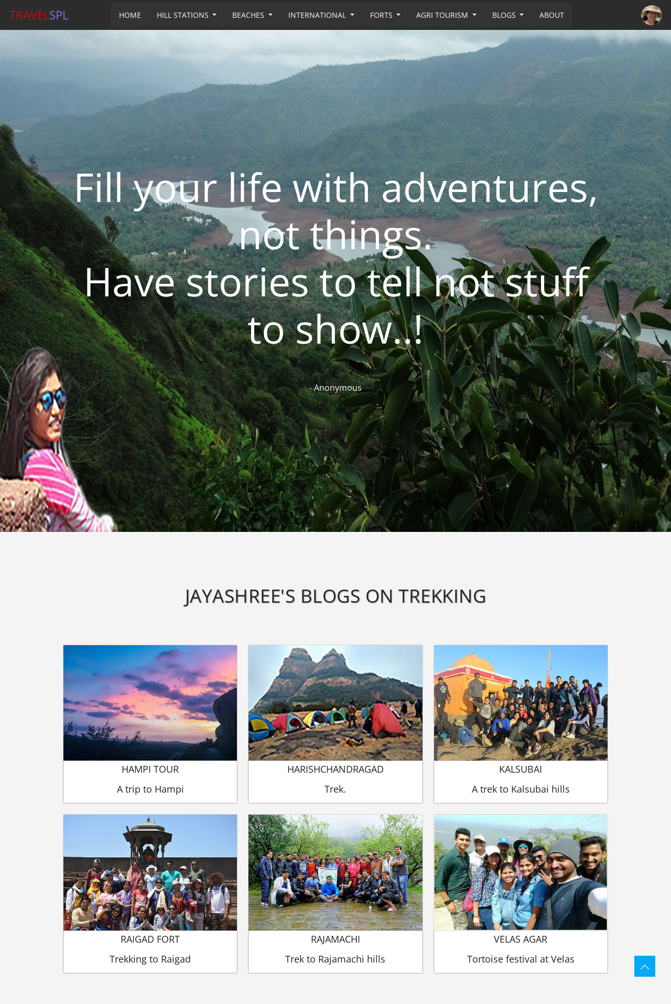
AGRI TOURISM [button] (443, 15)
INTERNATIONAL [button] (318, 15)
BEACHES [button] (249, 15)
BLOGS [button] (505, 15)
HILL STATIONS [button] (184, 15)
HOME (130, 15)
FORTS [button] (382, 15)
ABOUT (551, 15)
